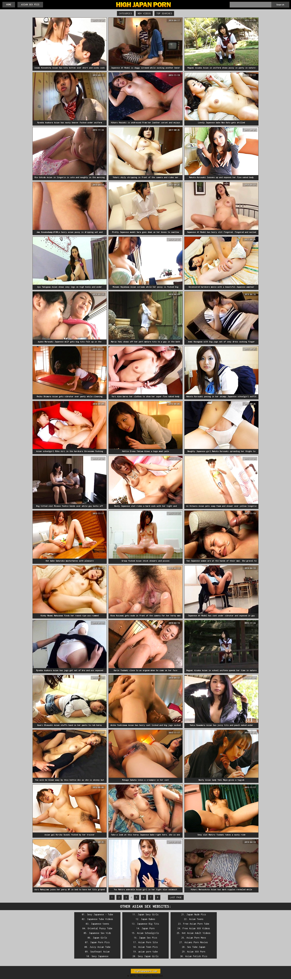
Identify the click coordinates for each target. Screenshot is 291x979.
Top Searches (164, 13)
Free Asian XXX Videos (196, 928)
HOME (8, 4)
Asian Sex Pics (30, 4)
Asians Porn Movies (196, 942)
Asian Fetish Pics (196, 956)
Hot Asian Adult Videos (196, 933)
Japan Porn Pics (100, 942)
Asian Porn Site (148, 942)
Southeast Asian (100, 951)
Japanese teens (100, 923)
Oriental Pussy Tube (100, 928)
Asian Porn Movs (196, 937)
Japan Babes (148, 919)
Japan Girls (100, 937)
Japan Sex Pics (148, 937)
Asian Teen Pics (148, 947)
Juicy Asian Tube (100, 947)
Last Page (176, 897)
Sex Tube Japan (196, 947)
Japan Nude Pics (196, 914)
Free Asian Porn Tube (196, 923)
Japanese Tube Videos (100, 919)
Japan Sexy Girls (148, 914)
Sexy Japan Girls (148, 956)
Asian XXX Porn (196, 951)
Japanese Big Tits (148, 923)
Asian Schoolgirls (148, 933)
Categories (125, 13)
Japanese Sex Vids (100, 933)
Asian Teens (196, 919)
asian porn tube (148, 951)
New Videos (144, 13)
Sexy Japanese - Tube (100, 914)
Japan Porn (148, 928)
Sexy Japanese (99, 956)
